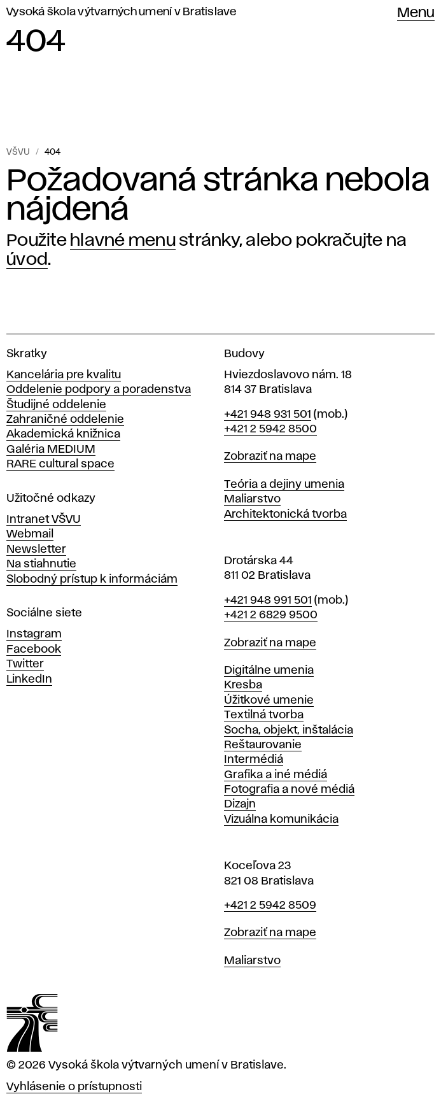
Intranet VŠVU (43, 520)
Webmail (29, 534)
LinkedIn (29, 679)
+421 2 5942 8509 (270, 905)
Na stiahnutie (41, 564)
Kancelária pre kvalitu (63, 375)
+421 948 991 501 (268, 600)
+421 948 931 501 (267, 414)
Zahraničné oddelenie (65, 420)
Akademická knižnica (63, 434)
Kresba (243, 685)
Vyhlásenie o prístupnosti (74, 1087)
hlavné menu (123, 240)
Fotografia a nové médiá (289, 790)
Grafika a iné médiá (275, 775)
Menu (416, 13)
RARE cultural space (60, 464)
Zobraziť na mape (270, 456)
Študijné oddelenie (56, 405)
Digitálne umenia (269, 670)
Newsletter (36, 549)
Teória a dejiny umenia (284, 484)
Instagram (34, 634)
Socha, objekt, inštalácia (288, 730)
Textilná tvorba (264, 715)
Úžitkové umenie (269, 700)
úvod (27, 259)
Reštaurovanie (263, 745)
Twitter (25, 664)
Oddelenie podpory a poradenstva (98, 390)
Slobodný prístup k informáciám (92, 579)
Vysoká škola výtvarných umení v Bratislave (121, 12)
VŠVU (18, 152)
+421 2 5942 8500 (270, 429)
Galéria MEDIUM (50, 449)
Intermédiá (253, 760)
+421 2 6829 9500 (271, 615)
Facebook (33, 649)
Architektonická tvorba (285, 514)
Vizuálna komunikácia (281, 819)
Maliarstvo (252, 499)
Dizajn (240, 804)
